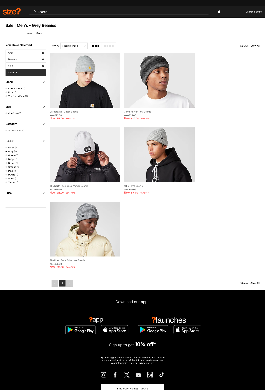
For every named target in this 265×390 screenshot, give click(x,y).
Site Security (243, 376)
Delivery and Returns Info (111, 328)
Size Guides (82, 328)
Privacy (255, 376)
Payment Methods (143, 328)
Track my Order (57, 328)
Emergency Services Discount (90, 340)
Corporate (232, 328)
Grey (26, 52)
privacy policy (146, 286)
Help (191, 376)
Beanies (26, 59)
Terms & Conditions (126, 340)
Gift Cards (197, 340)
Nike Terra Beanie (59, 183)
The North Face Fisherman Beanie (140, 183)
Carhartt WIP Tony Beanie (136, 110)
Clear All (12, 72)
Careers (231, 376)
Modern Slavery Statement (203, 328)
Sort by (55, 45)
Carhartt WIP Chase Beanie (64, 110)
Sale (26, 65)
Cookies (221, 376)
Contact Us (34, 328)
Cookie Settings (170, 328)
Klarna (149, 340)
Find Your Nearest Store (132, 312)
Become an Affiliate (172, 340)
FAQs (215, 340)
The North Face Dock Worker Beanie (215, 110)
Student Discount (56, 340)
